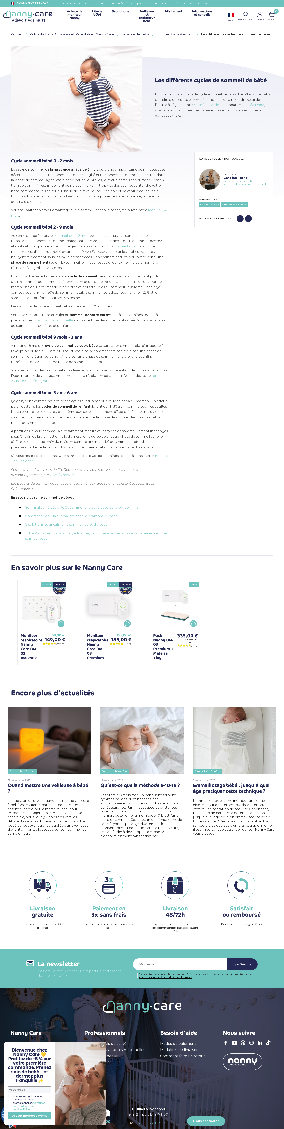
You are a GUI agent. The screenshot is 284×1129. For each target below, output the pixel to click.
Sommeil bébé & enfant (235, 204)
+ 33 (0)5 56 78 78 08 (151, 1123)
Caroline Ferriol (207, 105)
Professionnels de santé (105, 1044)
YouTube (235, 1045)
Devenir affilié (96, 1062)
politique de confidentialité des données (165, 977)
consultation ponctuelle (53, 320)
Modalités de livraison (179, 1050)
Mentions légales (26, 1044)
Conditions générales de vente (38, 1050)
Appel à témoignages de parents (40, 1080)
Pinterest (244, 1045)
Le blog (17, 1068)
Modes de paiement (178, 1044)
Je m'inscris (242, 964)
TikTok (269, 1045)
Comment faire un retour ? (184, 1056)
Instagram (253, 1045)
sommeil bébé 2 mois (71, 236)
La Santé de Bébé (209, 204)
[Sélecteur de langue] (231, 18)
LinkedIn (261, 1046)
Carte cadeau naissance (32, 1086)
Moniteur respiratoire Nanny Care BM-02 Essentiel (31, 646)
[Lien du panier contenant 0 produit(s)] (271, 14)
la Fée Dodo (126, 246)
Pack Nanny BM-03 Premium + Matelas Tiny (163, 646)
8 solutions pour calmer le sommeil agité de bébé (66, 524)
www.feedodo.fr (62, 475)
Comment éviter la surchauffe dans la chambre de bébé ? (72, 516)
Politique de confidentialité (35, 1074)
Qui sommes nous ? (28, 1056)
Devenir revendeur (101, 1056)
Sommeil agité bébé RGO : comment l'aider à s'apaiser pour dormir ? (82, 507)
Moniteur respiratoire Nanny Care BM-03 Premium (98, 646)
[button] (245, 14)
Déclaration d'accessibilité (34, 1062)
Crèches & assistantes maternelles (114, 1050)
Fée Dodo (256, 105)
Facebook (227, 1045)
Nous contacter (206, 1121)
